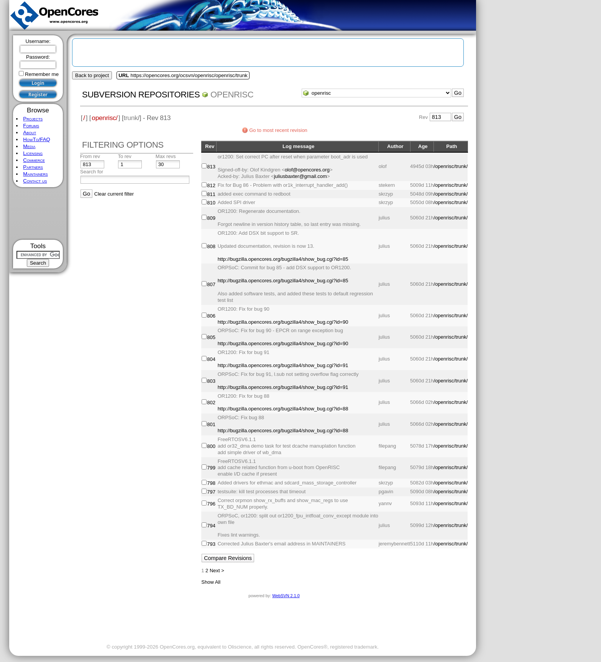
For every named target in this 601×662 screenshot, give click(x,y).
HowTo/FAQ (36, 139)
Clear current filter (114, 194)
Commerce (34, 160)
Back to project (92, 75)
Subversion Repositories (141, 94)
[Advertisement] (38, 213)
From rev (90, 156)
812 (211, 185)
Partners (33, 167)
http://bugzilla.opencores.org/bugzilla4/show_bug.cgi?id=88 (283, 409)
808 (211, 246)
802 (211, 402)
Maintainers (35, 174)
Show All (210, 582)
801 (211, 424)
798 (211, 483)
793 (211, 544)
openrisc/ (105, 118)
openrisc (231, 94)
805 (211, 337)
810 (211, 203)
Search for (91, 172)
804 (211, 359)
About (29, 132)
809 (211, 218)
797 (211, 492)
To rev (124, 156)
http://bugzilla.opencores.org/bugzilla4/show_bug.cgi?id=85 (283, 259)
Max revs (166, 156)
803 (211, 381)
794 (211, 526)
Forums (31, 125)
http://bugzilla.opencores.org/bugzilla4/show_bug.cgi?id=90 (283, 322)
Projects (33, 119)
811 (211, 194)
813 (211, 167)
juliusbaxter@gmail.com (300, 176)
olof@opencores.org (307, 170)
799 (211, 468)
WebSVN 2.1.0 (285, 595)
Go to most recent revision (278, 130)
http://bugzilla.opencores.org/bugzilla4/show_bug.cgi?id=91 (283, 365)
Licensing (33, 153)
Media (29, 146)
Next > (217, 570)
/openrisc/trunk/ (451, 166)
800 (211, 446)
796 (211, 504)
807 (211, 284)
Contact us (35, 181)
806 (211, 316)
